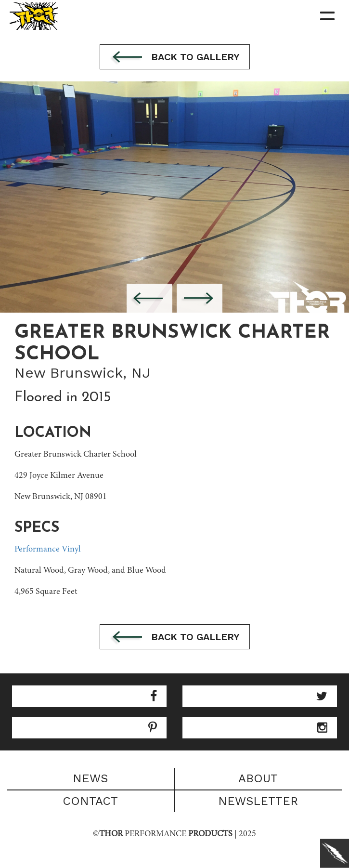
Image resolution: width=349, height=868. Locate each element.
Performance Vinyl (47, 549)
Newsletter (258, 801)
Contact (90, 801)
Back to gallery (175, 58)
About (258, 778)
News (90, 778)
